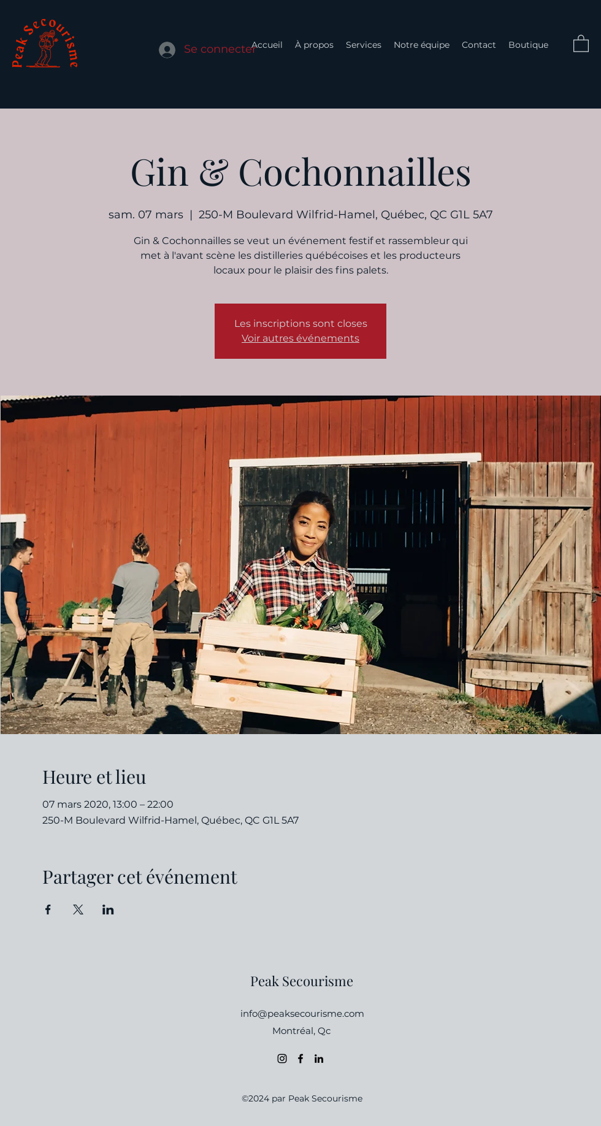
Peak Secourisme (301, 980)
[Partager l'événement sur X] (78, 909)
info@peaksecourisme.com (302, 1013)
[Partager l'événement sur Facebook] (48, 909)
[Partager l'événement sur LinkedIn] (108, 909)
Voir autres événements (300, 338)
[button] (581, 43)
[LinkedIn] (319, 1058)
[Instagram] (282, 1058)
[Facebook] (300, 1058)
